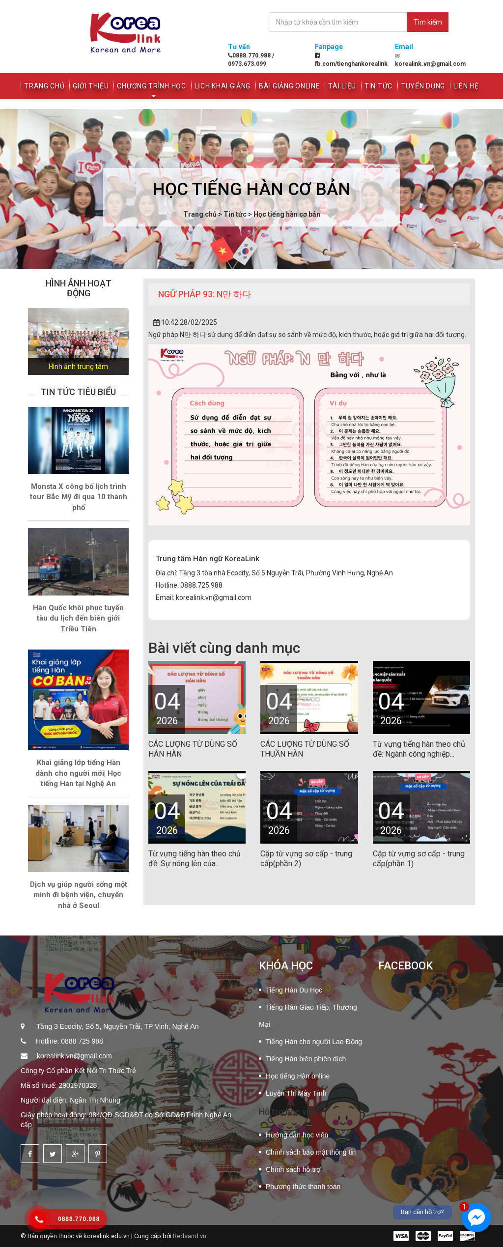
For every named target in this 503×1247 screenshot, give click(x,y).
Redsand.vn (189, 1236)
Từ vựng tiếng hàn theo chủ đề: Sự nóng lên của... (194, 858)
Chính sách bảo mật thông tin (311, 1152)
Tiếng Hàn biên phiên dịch (306, 1059)
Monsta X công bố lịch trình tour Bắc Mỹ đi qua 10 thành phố (78, 497)
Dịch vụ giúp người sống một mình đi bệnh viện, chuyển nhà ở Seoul (78, 895)
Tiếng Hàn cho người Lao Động (314, 1042)
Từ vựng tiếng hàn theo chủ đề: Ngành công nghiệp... (419, 749)
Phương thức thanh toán (303, 1186)
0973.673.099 (247, 63)
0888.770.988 (250, 55)
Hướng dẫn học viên (297, 1135)
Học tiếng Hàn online (298, 1076)
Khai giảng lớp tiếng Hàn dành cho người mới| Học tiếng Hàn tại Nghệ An (78, 773)
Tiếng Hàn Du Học (294, 990)
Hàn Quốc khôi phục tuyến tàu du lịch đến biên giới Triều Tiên (78, 618)
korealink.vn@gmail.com (73, 1056)
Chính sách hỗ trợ (293, 1169)
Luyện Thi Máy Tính (296, 1093)
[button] (35, 341)
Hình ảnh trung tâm (78, 366)
